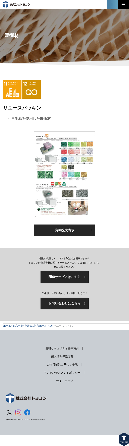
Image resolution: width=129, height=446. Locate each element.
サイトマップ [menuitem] (64, 380)
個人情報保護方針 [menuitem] (62, 356)
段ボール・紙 (44, 325)
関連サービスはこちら (65, 277)
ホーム (7, 325)
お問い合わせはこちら (65, 303)
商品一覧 (18, 325)
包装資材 (29, 325)
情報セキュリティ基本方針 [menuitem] (62, 348)
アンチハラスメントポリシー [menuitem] (62, 372)
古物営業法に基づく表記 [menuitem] (62, 364)
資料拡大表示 (64, 230)
